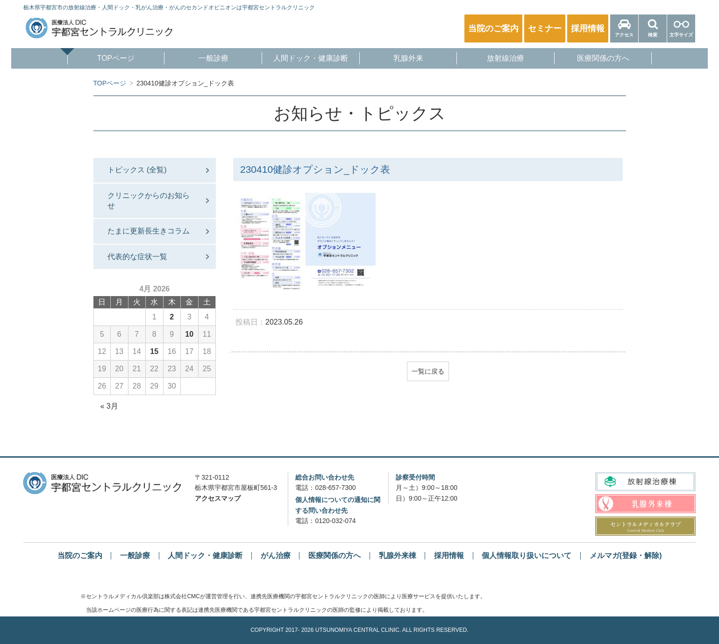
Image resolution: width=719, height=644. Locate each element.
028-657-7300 (335, 487)
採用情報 (449, 555)
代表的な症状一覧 (137, 257)
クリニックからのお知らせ (148, 200)
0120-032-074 (335, 520)
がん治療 (276, 555)
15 (154, 351)
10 (189, 334)
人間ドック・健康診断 (309, 59)
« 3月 (109, 406)
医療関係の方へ (611, 59)
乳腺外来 (410, 59)
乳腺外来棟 (397, 555)
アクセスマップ (218, 498)
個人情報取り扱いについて (526, 555)
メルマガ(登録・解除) (626, 555)
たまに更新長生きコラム (148, 231)
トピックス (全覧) (137, 170)
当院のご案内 (79, 555)
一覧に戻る (428, 371)
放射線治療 (511, 59)
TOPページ (108, 59)
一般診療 (208, 59)
